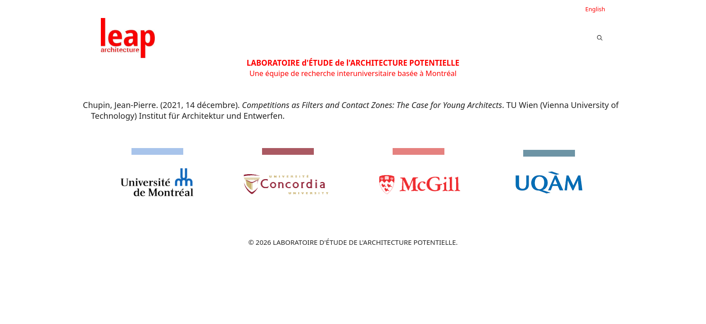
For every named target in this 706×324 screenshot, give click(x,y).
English (595, 9)
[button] (599, 37)
